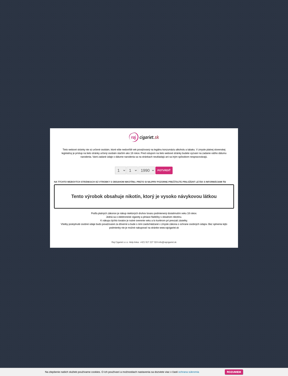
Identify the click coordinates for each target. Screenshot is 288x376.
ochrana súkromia (188, 371)
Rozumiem (234, 371)
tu (224, 182)
